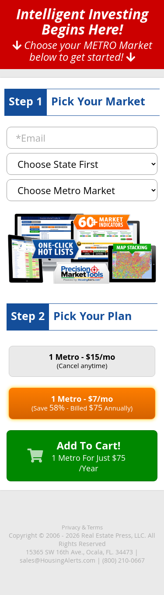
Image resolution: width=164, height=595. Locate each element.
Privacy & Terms (82, 527)
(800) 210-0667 (123, 560)
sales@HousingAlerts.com (57, 560)
